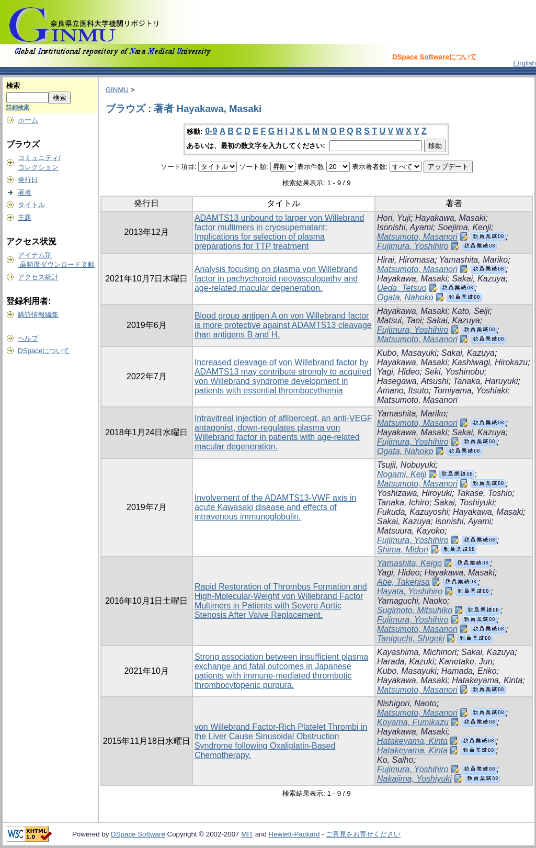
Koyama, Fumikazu (413, 722)
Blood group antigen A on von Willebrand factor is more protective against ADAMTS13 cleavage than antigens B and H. (283, 325)
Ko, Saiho (395, 759)
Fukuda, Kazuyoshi (412, 511)
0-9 (211, 131)
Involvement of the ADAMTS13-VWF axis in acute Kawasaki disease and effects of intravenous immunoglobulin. (275, 507)
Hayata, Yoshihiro (409, 591)
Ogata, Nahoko (405, 297)
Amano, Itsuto (403, 390)
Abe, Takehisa (403, 582)
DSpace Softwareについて (434, 57)
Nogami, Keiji (401, 474)
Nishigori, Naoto (407, 703)
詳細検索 (17, 107)
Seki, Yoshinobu (454, 371)
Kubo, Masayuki (407, 352)
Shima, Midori (402, 549)
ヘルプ (28, 338)
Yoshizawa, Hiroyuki (414, 493)
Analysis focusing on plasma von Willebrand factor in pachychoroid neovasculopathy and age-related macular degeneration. (276, 278)
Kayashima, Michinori (417, 652)
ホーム (28, 120)
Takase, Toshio (484, 493)
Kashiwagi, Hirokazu (490, 362)
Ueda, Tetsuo (402, 288)
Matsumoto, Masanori (417, 236)
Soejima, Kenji (464, 227)
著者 (24, 192)
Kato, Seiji (470, 311)
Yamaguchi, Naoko (412, 600)
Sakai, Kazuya (478, 278)
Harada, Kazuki (405, 661)
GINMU (117, 90)
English (524, 63)
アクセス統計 (38, 277)
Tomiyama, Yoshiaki (470, 390)
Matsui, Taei (399, 320)
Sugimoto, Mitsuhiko (414, 610)
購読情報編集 (38, 315)
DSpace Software (138, 834)
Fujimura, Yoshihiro (413, 246)
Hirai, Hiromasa (406, 259)
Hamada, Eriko (469, 670)
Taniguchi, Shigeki (410, 638)
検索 (13, 85)
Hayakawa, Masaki (450, 217)
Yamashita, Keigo (409, 563)
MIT (247, 834)
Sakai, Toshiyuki (464, 502)
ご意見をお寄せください (363, 834)
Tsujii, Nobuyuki (406, 464)
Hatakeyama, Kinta (487, 680)
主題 (24, 217)
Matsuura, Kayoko (410, 530)
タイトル (31, 205)
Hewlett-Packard (294, 834)
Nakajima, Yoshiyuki (414, 778)
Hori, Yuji (393, 217)
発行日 (28, 180)
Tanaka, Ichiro (403, 502)
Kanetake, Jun (465, 661)
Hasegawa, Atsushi (412, 381)
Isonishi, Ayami (405, 227)
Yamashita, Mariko (473, 259)
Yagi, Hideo (398, 371)
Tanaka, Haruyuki (485, 381)
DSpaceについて (44, 351)
